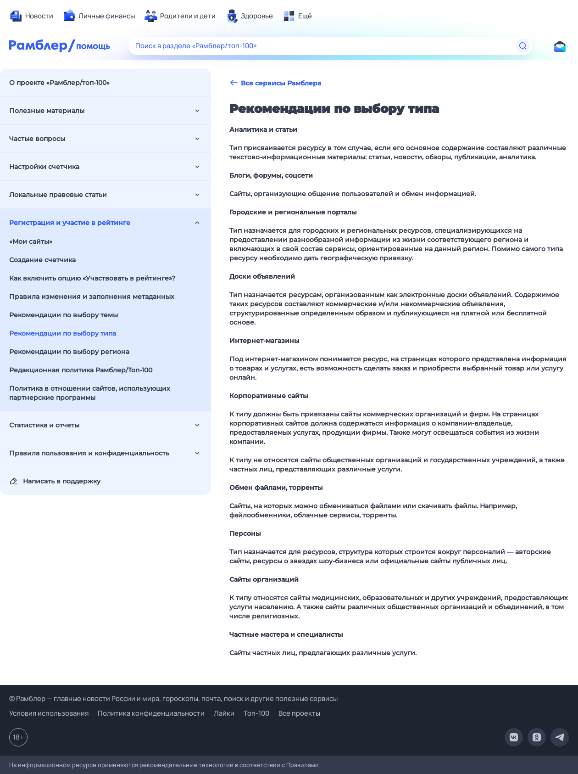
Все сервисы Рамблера (275, 83)
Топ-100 (256, 713)
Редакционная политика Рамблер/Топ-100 (80, 370)
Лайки (224, 713)
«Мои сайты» (30, 241)
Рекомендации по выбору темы (63, 315)
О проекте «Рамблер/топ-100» (59, 83)
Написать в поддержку (54, 481)
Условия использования (49, 713)
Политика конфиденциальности (151, 713)
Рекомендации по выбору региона (69, 352)
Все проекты (299, 713)
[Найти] (523, 46)
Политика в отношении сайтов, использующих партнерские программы (89, 393)
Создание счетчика (42, 260)
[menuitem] (31, 16)
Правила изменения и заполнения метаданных (91, 296)
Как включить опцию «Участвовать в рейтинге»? (92, 278)
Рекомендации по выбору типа (62, 333)
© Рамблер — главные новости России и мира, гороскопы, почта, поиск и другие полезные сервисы (173, 698)
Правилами (302, 765)
